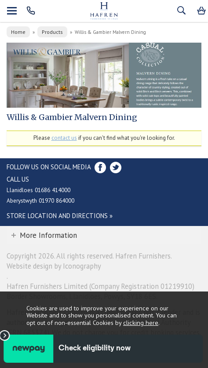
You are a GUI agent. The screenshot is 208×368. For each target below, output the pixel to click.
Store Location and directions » (60, 215)
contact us (64, 138)
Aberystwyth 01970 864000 (40, 200)
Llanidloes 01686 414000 (38, 190)
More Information (48, 235)
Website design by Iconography (54, 266)
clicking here (140, 322)
